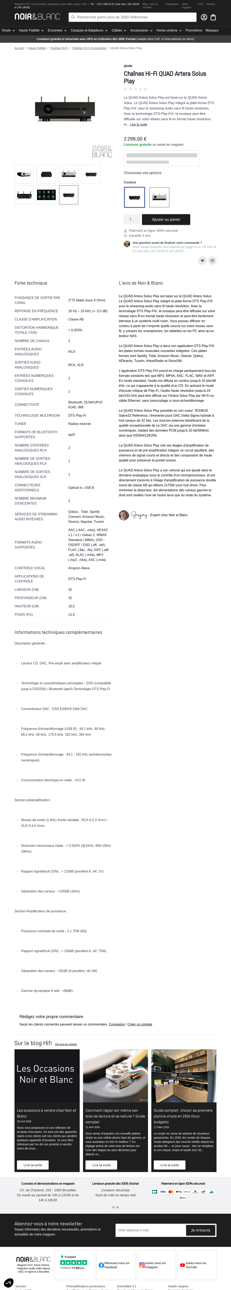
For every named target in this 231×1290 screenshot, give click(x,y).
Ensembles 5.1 (126, 1286)
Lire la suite (138, 124)
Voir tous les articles (66, 1044)
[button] (170, 89)
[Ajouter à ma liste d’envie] (202, 260)
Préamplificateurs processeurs (85, 1286)
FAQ (200, 4)
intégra (51, 4)
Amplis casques (178, 1286)
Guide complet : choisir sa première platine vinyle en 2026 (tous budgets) (183, 1116)
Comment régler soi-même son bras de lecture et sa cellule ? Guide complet (115, 1116)
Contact (210, 4)
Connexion (117, 1024)
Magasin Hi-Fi (22, 4)
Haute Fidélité (37, 48)
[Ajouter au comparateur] (212, 260)
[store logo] (37, 16)
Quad (128, 66)
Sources (20, 1286)
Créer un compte (140, 1024)
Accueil (19, 48)
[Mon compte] (204, 17)
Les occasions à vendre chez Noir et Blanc (46, 1113)
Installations (172, 4)
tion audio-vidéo (64, 4)
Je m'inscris (200, 1230)
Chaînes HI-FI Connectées (89, 48)
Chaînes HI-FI (59, 48)
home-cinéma (38, 4)
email (189, 247)
